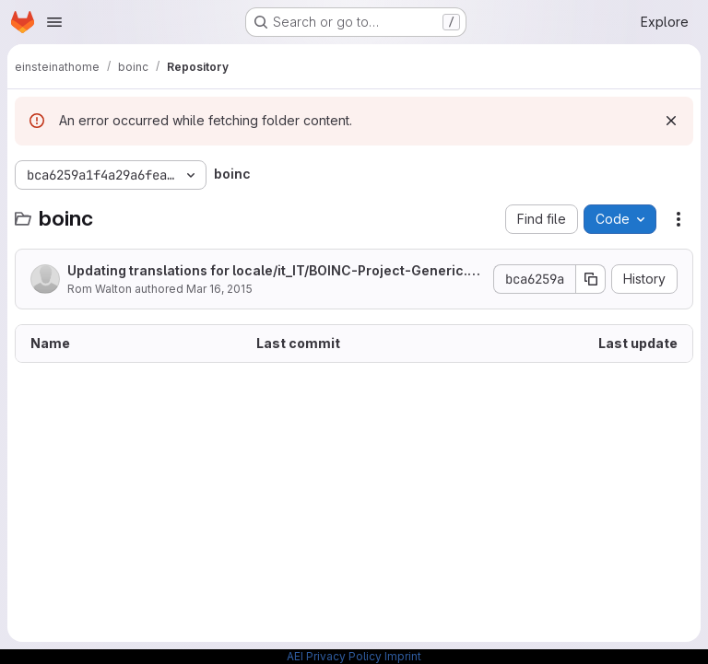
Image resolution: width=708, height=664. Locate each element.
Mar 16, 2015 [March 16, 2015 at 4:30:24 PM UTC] (219, 289)
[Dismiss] (671, 121)
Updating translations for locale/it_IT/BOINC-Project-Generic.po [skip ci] (275, 271)
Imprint (402, 656)
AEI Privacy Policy (334, 656)
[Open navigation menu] (54, 22)
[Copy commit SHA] (591, 279)
